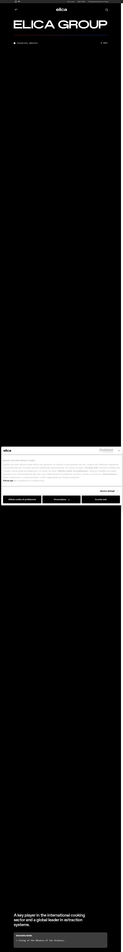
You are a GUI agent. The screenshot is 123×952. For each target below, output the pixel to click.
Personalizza (61, 499)
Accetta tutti (101, 499)
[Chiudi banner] (119, 450)
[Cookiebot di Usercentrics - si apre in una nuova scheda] (101, 451)
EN (19, 2)
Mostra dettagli (107, 491)
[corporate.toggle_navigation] (16, 9)
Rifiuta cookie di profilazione (22, 499)
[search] (106, 9)
